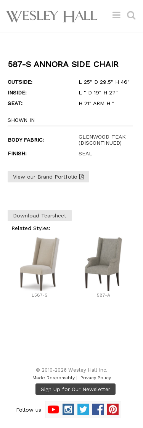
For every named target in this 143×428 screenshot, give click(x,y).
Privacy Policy (95, 377)
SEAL (85, 153)
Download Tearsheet (39, 215)
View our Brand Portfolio (48, 177)
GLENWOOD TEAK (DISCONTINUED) (102, 140)
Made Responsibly (53, 377)
